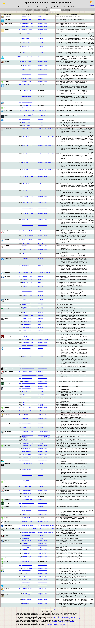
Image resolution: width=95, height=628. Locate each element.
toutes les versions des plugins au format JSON (63, 617)
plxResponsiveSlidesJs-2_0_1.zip (29, 528)
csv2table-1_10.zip (26, 84)
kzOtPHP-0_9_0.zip (26, 402)
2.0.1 (20, 528)
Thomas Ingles (41, 56)
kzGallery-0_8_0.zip (26, 333)
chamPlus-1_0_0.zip (27, 34)
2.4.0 (20, 231)
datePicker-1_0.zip (26, 105)
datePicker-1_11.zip (27, 102)
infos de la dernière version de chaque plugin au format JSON (70, 619)
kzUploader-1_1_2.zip (27, 469)
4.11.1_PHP (18, 56)
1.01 (20, 558)
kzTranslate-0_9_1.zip (27, 454)
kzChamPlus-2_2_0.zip (27, 213)
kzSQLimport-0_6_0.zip (27, 414)
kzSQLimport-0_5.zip (27, 418)
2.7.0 (20, 128)
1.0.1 (20, 309)
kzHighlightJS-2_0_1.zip (27, 345)
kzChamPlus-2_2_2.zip (27, 208)
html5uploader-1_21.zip (28, 110)
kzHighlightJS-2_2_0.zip (27, 336)
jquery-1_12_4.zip (26, 115)
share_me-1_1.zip (26, 549)
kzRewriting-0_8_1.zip (27, 410)
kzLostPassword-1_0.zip (28, 368)
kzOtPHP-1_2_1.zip (26, 388)
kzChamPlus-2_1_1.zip (27, 219)
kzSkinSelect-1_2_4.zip (27, 436)
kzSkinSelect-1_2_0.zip (27, 439)
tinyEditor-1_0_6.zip (27, 568)
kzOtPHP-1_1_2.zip (26, 391)
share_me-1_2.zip (26, 545)
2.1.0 (20, 239)
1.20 (20, 23)
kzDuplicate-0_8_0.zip (27, 272)
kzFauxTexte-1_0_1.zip (27, 309)
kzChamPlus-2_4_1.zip (27, 176)
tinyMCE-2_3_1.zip (26, 570)
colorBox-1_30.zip (26, 65)
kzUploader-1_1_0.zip (27, 475)
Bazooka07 (40, 239)
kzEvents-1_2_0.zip (26, 303)
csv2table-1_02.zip (26, 90)
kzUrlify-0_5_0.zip (26, 481)
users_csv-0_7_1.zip (27, 592)
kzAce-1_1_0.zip (26, 125)
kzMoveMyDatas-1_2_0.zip (28, 386)
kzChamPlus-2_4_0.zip (27, 183)
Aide (91, 4)
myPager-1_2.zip (26, 514)
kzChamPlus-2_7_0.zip (27, 128)
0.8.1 (20, 371)
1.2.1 (20, 383)
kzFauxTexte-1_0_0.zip (27, 312)
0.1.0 (20, 486)
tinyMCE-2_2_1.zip (26, 576)
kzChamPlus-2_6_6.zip (27, 145)
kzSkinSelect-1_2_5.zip (27, 435)
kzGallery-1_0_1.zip (26, 318)
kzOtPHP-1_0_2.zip (26, 394)
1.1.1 (20, 258)
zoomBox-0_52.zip (26, 599)
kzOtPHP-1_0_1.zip (26, 397)
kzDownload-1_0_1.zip (27, 265)
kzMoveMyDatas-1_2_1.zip (28, 383)
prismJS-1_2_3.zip (26, 535)
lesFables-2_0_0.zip (26, 490)
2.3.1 (20, 570)
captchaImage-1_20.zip (27, 23)
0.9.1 (20, 378)
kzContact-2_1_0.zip (27, 239)
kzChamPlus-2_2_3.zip (27, 202)
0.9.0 (20, 407)
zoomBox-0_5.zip (26, 603)
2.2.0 (20, 336)
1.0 (20, 19)
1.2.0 (20, 119)
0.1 (20, 81)
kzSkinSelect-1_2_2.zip (27, 438)
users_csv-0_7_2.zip (27, 588)
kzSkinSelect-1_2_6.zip (27, 431)
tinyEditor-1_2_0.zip (27, 565)
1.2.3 (20, 535)
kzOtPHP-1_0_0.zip (26, 400)
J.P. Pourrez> (41, 394)
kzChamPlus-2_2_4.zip (27, 196)
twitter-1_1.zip (25, 585)
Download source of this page (48, 609)
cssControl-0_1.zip (26, 81)
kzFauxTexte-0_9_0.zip (27, 315)
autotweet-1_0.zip (26, 19)
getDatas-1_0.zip (26, 107)
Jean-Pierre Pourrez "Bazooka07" (46, 128)
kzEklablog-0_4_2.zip (27, 279)
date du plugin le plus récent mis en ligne (61, 623)
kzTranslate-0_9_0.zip (27, 457)
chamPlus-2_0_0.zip (27, 29)
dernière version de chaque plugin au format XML (64, 621)
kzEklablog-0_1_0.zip (27, 295)
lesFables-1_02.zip (26, 493)
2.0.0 (20, 29)
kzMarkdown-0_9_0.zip (27, 381)
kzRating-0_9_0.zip (26, 407)
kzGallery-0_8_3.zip (26, 324)
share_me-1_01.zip (26, 548)
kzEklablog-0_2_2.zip (27, 291)
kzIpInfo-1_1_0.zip (26, 348)
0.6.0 (20, 414)
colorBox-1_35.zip (26, 61)
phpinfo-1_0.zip (26, 517)
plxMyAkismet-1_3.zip (27, 525)
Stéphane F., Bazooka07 (43, 115)
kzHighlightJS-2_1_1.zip (27, 339)
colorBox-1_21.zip (26, 69)
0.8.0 (20, 272)
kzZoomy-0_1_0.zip (26, 486)
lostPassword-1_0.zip (27, 499)
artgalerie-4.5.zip (26, 16)
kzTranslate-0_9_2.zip (27, 451)
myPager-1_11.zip (26, 506)
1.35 (20, 61)
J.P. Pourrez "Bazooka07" (44, 431)
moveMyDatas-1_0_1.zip (28, 503)
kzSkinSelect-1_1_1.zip (27, 440)
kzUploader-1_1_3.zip (27, 463)
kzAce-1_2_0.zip (26, 119)
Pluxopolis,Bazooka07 (43, 521)
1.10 (20, 84)
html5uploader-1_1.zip (27, 114)
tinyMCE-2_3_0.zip (26, 573)
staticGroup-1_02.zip (27, 561)
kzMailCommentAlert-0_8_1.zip (29, 371)
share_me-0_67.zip (26, 553)
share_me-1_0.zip (26, 552)
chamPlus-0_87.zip (26, 42)
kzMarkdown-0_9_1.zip (27, 378)
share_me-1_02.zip (26, 543)
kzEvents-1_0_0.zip (26, 307)
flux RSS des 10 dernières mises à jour (56, 624)
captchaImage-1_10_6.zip (28, 26)
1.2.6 (20, 431)
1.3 (20, 525)
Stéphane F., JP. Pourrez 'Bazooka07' (46, 525)
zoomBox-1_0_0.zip (26, 595)
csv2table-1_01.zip (26, 96)
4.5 (20, 16)
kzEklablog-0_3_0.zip (27, 282)
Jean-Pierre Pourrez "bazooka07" (46, 528)
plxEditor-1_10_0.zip (27, 521)
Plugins (28, 9)
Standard (91, 5)
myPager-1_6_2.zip (26, 510)
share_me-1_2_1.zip (27, 540)
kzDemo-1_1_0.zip (26, 254)
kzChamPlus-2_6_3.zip (27, 162)
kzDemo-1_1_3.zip (26, 245)
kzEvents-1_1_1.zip (26, 304)
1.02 (20, 561)
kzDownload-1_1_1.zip (27, 258)
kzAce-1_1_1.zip (26, 122)
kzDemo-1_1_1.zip (26, 249)
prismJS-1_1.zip (26, 538)
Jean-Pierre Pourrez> (43, 339)
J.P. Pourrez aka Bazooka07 (44, 272)
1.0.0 (20, 595)
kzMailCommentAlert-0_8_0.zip (29, 375)
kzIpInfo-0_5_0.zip (26, 365)
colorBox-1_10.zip (26, 78)
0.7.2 (20, 588)
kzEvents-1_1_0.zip (26, 306)
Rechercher (65, 9)
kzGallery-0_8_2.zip (26, 327)
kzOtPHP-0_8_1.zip (26, 404)
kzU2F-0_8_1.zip (26, 460)
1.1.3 (20, 245)
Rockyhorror (41, 16)
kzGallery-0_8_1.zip (26, 330)
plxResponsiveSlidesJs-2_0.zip (29, 532)
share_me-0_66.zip (26, 555)
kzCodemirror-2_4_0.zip (28, 231)
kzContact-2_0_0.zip (27, 243)
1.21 (20, 110)
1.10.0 (19, 521)
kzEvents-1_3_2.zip (26, 299)
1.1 (20, 585)
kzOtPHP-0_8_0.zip (26, 405)
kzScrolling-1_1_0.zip (27, 423)
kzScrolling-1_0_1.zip (27, 427)
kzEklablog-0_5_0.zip (27, 276)
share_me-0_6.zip (26, 556)
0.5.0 (20, 276)
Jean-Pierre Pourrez (42, 23)
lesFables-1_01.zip (26, 496)
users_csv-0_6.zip (26, 593)
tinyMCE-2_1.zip (26, 582)
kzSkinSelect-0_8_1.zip (27, 443)
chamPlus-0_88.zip (26, 38)
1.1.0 (20, 348)
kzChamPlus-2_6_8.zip (27, 137)
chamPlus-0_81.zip (26, 46)
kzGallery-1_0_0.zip (26, 321)
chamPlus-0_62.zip (26, 52)
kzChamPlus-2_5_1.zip (27, 169)
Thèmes (37, 9)
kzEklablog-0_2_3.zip (27, 286)
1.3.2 (20, 299)
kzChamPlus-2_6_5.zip (27, 154)
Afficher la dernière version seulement (47, 12)
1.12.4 (19, 115)
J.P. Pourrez (40, 38)
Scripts (45, 9)
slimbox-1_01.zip (26, 558)
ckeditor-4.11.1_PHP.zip (27, 56)
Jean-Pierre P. (41, 78)
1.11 (20, 102)
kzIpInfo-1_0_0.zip (26, 356)
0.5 (20, 481)
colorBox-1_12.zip (26, 74)
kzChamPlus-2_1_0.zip (27, 225)
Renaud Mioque (42, 19)
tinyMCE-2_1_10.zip (26, 579)
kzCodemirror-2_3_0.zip (28, 235)
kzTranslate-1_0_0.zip (27, 448)
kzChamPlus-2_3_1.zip (27, 191)
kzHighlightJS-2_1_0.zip (27, 342)
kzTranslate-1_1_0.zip (27, 445)
